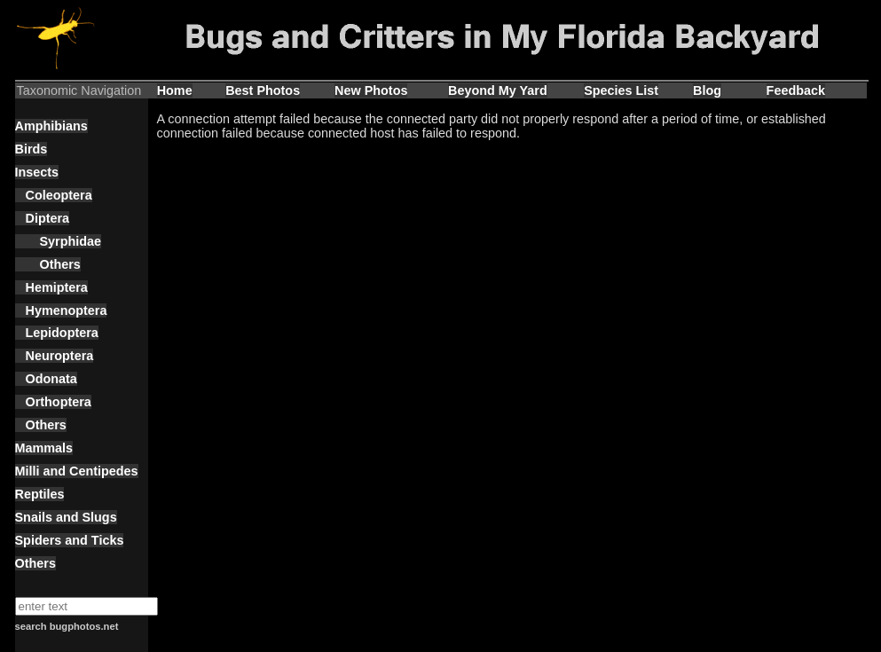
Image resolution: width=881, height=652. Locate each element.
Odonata (46, 379)
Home (175, 90)
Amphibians (51, 126)
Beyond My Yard (497, 90)
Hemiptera (51, 287)
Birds (31, 149)
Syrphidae (58, 241)
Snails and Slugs (66, 517)
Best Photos (262, 90)
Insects (37, 172)
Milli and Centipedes (76, 471)
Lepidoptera (56, 333)
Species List (621, 90)
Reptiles (40, 494)
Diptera (42, 218)
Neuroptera (54, 356)
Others (48, 264)
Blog (707, 90)
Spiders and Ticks (69, 540)
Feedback (796, 90)
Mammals (44, 448)
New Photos (370, 90)
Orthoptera (53, 402)
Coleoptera (53, 195)
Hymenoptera (61, 310)
